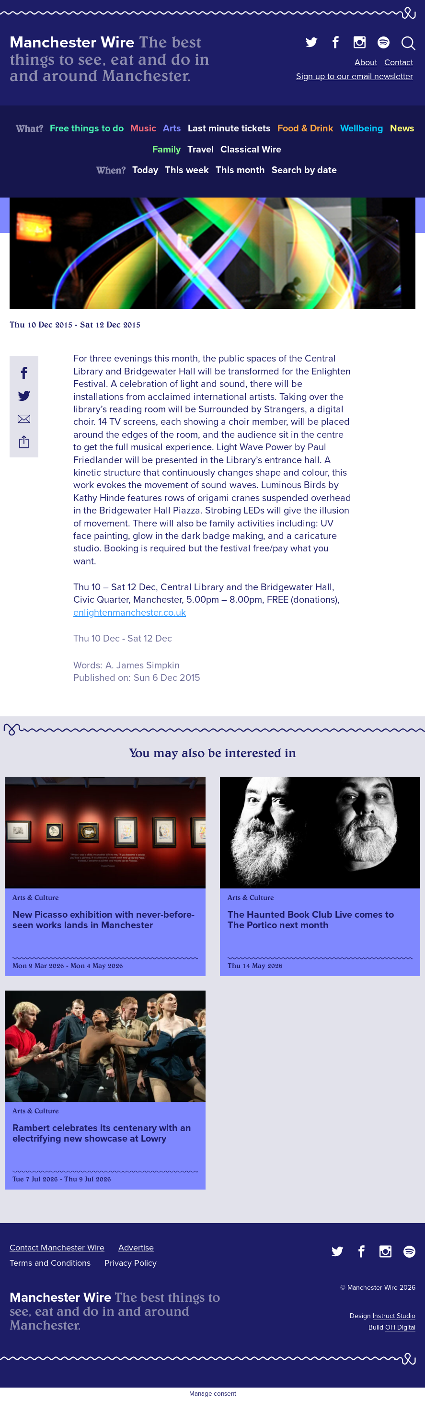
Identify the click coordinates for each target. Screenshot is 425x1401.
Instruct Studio (394, 1316)
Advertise (136, 1247)
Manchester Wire (72, 42)
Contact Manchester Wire (57, 1247)
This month (240, 170)
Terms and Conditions (50, 1263)
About (366, 62)
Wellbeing (361, 128)
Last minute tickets (229, 128)
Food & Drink (305, 128)
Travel (200, 149)
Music (143, 128)
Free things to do (87, 128)
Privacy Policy (130, 1263)
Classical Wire (250, 149)
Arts (172, 128)
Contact (398, 62)
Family (166, 149)
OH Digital (400, 1327)
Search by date (304, 170)
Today (145, 170)
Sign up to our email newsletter (354, 76)
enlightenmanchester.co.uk (129, 613)
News (402, 128)
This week (187, 170)
